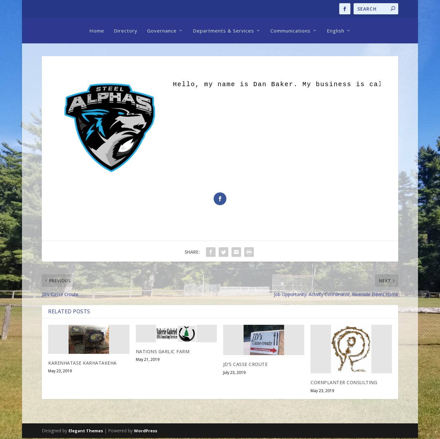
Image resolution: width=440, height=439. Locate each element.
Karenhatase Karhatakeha (82, 364)
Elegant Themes (86, 432)
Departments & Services (223, 30)
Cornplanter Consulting (344, 383)
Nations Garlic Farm (163, 352)
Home (96, 30)
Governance (162, 30)
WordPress (145, 432)
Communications (290, 30)
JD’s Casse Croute (245, 365)
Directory (125, 30)
